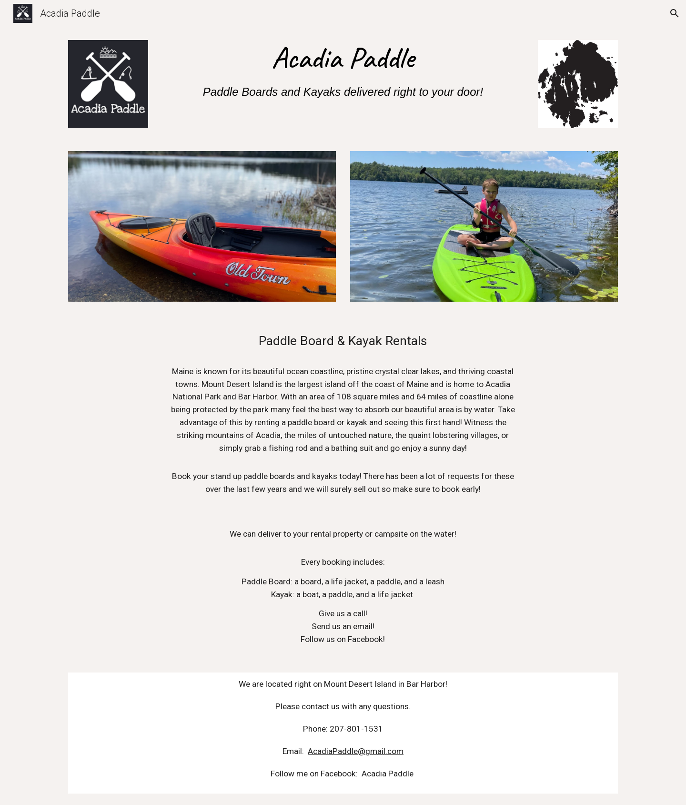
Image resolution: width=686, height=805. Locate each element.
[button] (674, 13)
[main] (343, 71)
